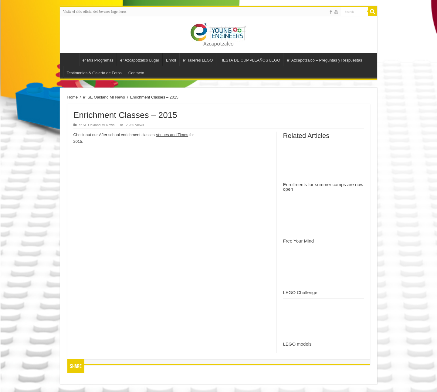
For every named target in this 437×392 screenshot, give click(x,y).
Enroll (171, 60)
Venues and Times (172, 134)
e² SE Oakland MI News (104, 97)
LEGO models (297, 344)
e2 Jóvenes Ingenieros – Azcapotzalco (71, 59)
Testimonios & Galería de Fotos (94, 73)
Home (72, 97)
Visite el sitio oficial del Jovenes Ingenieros (95, 11)
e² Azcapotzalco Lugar (139, 60)
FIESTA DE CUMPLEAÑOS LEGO (249, 60)
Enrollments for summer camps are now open (323, 187)
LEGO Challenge (300, 292)
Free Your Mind (298, 240)
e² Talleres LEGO (198, 60)
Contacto (136, 73)
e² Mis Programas (98, 60)
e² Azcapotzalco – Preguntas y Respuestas (324, 60)
